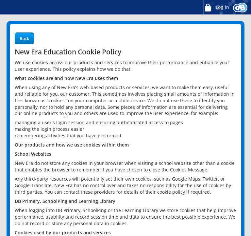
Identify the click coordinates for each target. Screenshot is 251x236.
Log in (216, 7)
